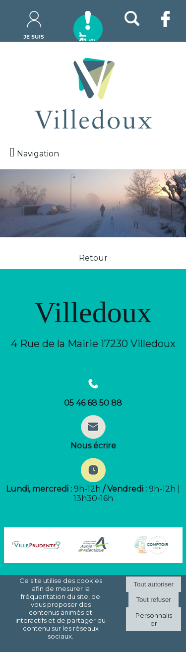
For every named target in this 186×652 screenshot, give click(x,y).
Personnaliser (153, 619)
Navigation (38, 153)
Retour (93, 258)
